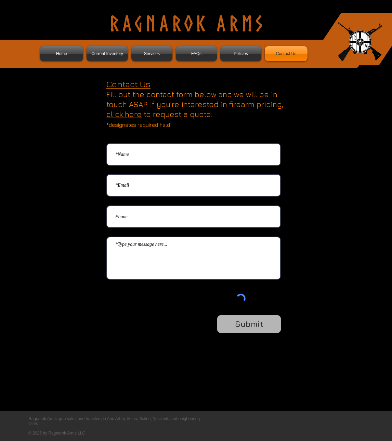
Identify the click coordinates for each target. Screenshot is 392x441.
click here (124, 114)
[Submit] (249, 324)
